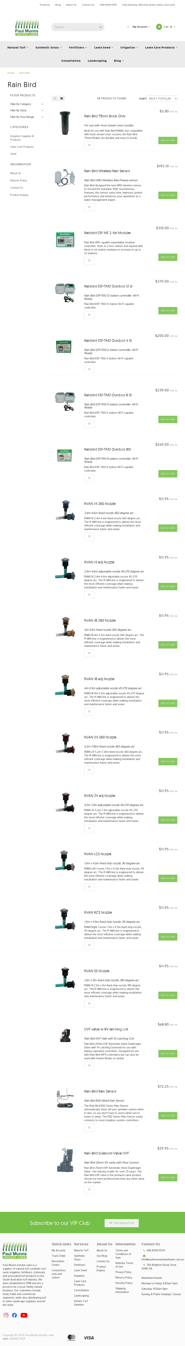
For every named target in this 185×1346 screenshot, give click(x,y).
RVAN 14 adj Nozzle (99, 562)
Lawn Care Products (22, 146)
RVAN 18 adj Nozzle (99, 679)
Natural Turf (81, 1250)
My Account (137, 27)
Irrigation (79, 1275)
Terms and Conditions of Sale (123, 1254)
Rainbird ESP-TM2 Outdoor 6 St (108, 395)
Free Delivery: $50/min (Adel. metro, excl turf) (148, 4)
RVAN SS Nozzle (96, 971)
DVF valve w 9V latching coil (106, 1029)
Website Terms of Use (124, 1264)
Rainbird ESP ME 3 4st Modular (107, 232)
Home (11, 72)
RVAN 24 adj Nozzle (99, 795)
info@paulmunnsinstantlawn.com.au (162, 1257)
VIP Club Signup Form (121, 1222)
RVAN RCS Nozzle (98, 912)
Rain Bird (24, 72)
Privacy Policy (123, 1272)
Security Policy (124, 1282)
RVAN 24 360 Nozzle (100, 737)
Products (45, 4)
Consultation (81, 1290)
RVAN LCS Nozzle (97, 854)
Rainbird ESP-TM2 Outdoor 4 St (108, 340)
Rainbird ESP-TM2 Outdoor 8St (107, 449)
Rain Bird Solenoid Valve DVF (106, 1153)
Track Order (59, 1255)
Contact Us (88, 4)
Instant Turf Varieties (81, 1302)
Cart (165, 27)
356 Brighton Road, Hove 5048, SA (158, 1266)
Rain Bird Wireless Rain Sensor (107, 171)
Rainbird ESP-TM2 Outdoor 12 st (108, 286)
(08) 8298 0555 (108, 4)
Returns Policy (18, 180)
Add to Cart (168, 140)
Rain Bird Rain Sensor (100, 1091)
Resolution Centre (58, 1263)
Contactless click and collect (59, 1274)
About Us (71, 4)
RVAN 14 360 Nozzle (100, 503)
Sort (141, 98)
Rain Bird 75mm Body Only (105, 116)
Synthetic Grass (79, 1257)
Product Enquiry (19, 194)
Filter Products (22, 95)
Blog (58, 4)
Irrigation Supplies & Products (22, 138)
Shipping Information (122, 1290)
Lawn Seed (80, 1270)
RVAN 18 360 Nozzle (100, 620)
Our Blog (102, 1255)
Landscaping (81, 1295)
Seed (13, 153)
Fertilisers (79, 1264)
